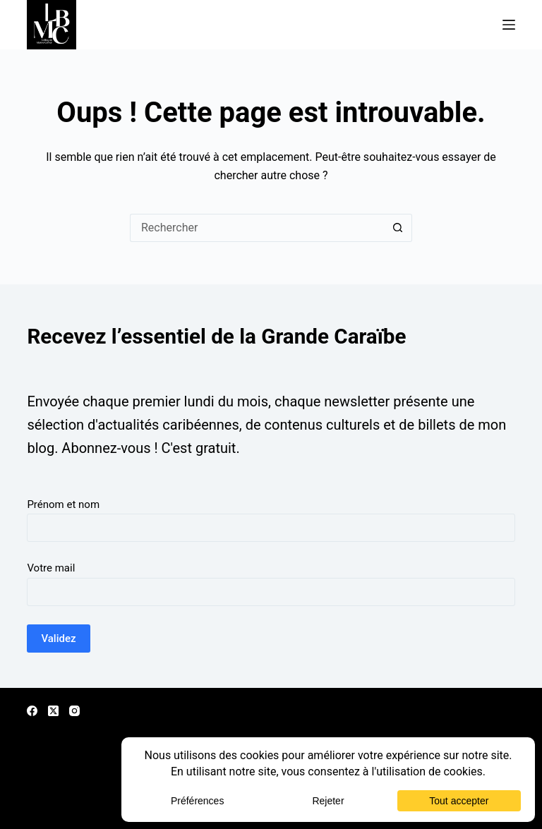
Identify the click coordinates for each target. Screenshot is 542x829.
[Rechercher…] (257, 228)
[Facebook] (32, 711)
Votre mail (51, 568)
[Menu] (508, 24)
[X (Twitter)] (53, 711)
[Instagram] (74, 711)
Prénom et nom (63, 504)
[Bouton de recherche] (398, 228)
